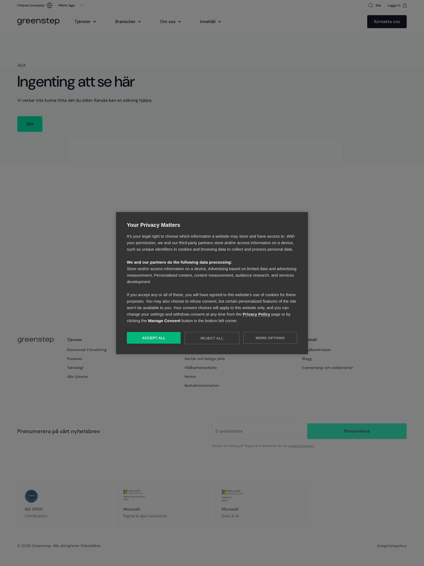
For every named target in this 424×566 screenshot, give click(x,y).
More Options (270, 338)
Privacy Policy (256, 314)
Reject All (212, 338)
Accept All (153, 338)
